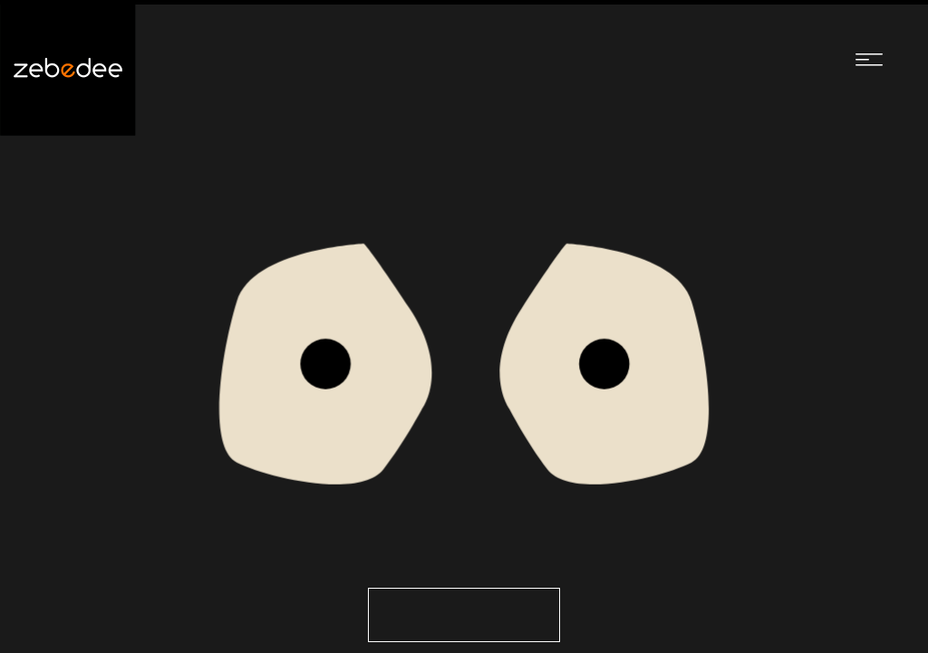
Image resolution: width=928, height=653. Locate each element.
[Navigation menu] (869, 59)
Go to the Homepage (464, 615)
